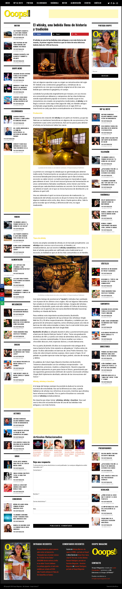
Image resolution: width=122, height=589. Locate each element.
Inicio (7, 3)
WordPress (115, 586)
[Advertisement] (83, 13)
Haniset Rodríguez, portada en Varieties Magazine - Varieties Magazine (76, 566)
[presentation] (46, 518)
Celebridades (42, 3)
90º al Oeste (18, 3)
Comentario (37, 469)
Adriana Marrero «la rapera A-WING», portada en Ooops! (76, 552)
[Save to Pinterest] (80, 34)
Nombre (36, 494)
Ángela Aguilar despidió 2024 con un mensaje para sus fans (58, 453)
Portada (30, 3)
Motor (64, 3)
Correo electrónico (39, 501)
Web (34, 508)
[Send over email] (2, 303)
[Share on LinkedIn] (2, 299)
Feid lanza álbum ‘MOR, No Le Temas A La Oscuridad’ (48, 453)
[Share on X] (61, 34)
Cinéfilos (97, 3)
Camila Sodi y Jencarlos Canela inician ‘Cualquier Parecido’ (69, 453)
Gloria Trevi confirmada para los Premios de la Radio (79, 453)
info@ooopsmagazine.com (101, 579)
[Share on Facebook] (42, 34)
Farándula (55, 3)
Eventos (87, 3)
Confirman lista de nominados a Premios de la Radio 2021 (37, 453)
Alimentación (76, 3)
